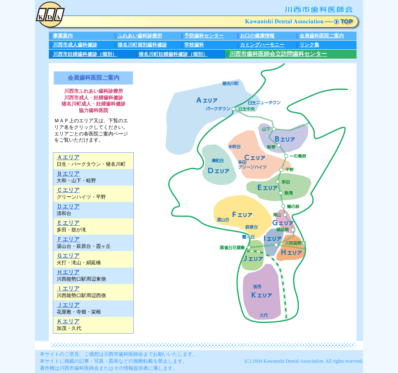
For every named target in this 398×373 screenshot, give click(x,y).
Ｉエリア (68, 288)
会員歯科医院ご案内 (322, 36)
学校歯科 (194, 45)
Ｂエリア (68, 173)
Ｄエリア (68, 206)
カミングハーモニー (262, 45)
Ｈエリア (68, 272)
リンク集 (309, 45)
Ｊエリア (68, 305)
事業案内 (63, 36)
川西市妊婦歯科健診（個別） (85, 54)
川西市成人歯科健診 (75, 45)
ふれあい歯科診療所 (140, 36)
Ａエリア (68, 157)
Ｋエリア (68, 321)
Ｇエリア (68, 255)
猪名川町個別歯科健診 (142, 45)
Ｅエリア (68, 223)
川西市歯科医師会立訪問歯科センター (278, 54)
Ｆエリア (68, 239)
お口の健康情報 (257, 36)
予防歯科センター (204, 36)
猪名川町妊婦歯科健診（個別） (173, 54)
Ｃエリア (68, 190)
